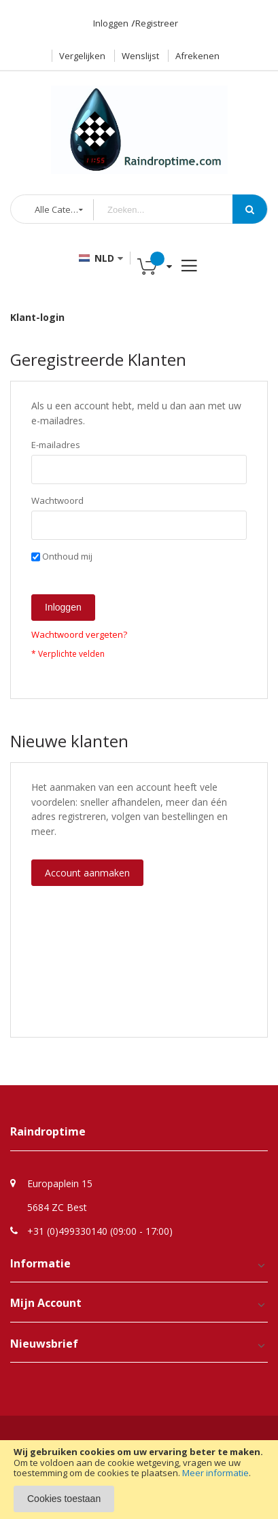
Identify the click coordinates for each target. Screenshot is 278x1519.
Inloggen (110, 23)
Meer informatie (215, 1473)
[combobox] (173, 209)
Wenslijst (140, 56)
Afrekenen (197, 56)
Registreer (156, 23)
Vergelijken (82, 56)
